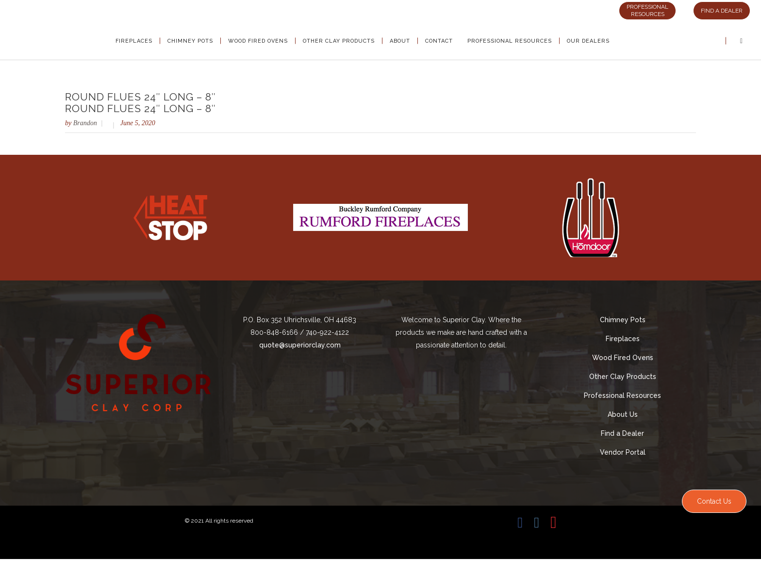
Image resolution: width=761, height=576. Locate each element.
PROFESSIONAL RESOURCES (647, 10)
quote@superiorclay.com (300, 345)
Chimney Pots (622, 320)
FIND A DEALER (722, 10)
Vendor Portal (622, 452)
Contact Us (714, 501)
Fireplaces (623, 339)
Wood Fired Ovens (622, 358)
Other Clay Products (622, 376)
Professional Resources (622, 395)
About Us (623, 414)
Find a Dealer (622, 433)
